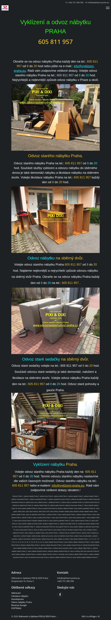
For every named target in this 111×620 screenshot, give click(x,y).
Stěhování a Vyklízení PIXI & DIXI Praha (37, 616)
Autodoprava (17, 599)
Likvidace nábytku (19, 596)
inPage (92, 616)
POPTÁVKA (16, 608)
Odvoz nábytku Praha (21, 602)
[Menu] (107, 8)
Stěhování (16, 593)
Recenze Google (19, 605)
